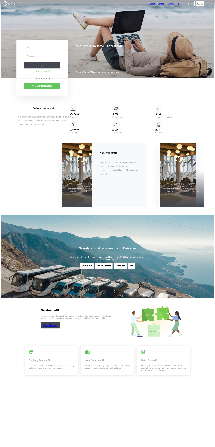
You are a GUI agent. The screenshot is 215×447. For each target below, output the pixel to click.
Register (200, 4)
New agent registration (42, 86)
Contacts (161, 4)
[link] (80, 95)
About (152, 4)
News (179, 4)
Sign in (191, 4)
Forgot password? (42, 71)
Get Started (50, 325)
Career (171, 4)
